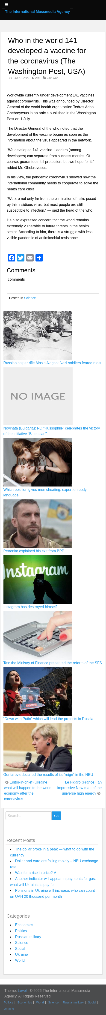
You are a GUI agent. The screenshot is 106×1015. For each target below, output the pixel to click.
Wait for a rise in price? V (35, 873)
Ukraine (21, 954)
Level (22, 991)
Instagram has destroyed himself (30, 607)
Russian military (28, 937)
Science (53, 78)
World (20, 960)
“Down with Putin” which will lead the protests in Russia (48, 719)
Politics (21, 931)
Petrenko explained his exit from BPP (33, 551)
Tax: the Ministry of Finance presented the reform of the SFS (52, 663)
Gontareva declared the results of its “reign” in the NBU (48, 775)
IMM (37, 78)
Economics (24, 925)
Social (20, 949)
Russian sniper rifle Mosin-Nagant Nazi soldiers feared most (52, 363)
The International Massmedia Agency (37, 12)
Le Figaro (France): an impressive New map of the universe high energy (79, 787)
